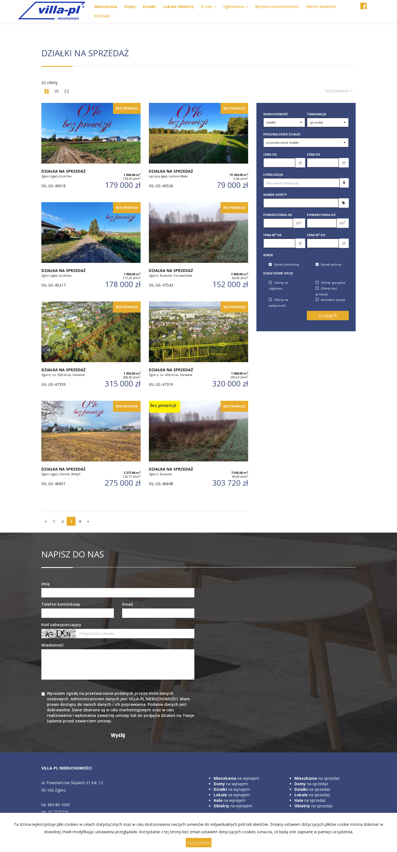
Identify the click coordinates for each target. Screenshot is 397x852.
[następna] (88, 521)
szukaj (328, 315)
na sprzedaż (317, 778)
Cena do (313, 154)
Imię (45, 583)
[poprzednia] (45, 521)
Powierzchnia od (277, 215)
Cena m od (272, 235)
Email (127, 604)
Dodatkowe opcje (278, 273)
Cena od (270, 154)
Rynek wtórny (329, 265)
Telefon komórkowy (60, 604)
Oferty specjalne (330, 283)
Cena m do (316, 235)
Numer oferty (275, 195)
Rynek (268, 255)
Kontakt (103, 15)
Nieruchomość (275, 114)
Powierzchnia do (321, 215)
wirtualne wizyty (330, 300)
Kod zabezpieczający (61, 624)
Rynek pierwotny (284, 265)
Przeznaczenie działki (282, 134)
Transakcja (316, 114)
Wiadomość (52, 645)
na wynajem (236, 778)
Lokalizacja (273, 175)
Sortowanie (339, 90)
